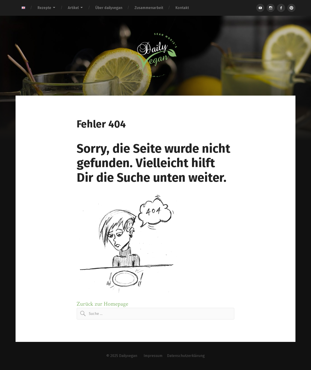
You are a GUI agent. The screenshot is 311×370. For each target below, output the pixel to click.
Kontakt (182, 8)
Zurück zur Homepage (102, 304)
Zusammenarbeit (149, 8)
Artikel (73, 8)
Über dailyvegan (108, 8)
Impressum (153, 356)
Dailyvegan (128, 356)
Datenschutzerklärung (186, 356)
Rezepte (44, 8)
